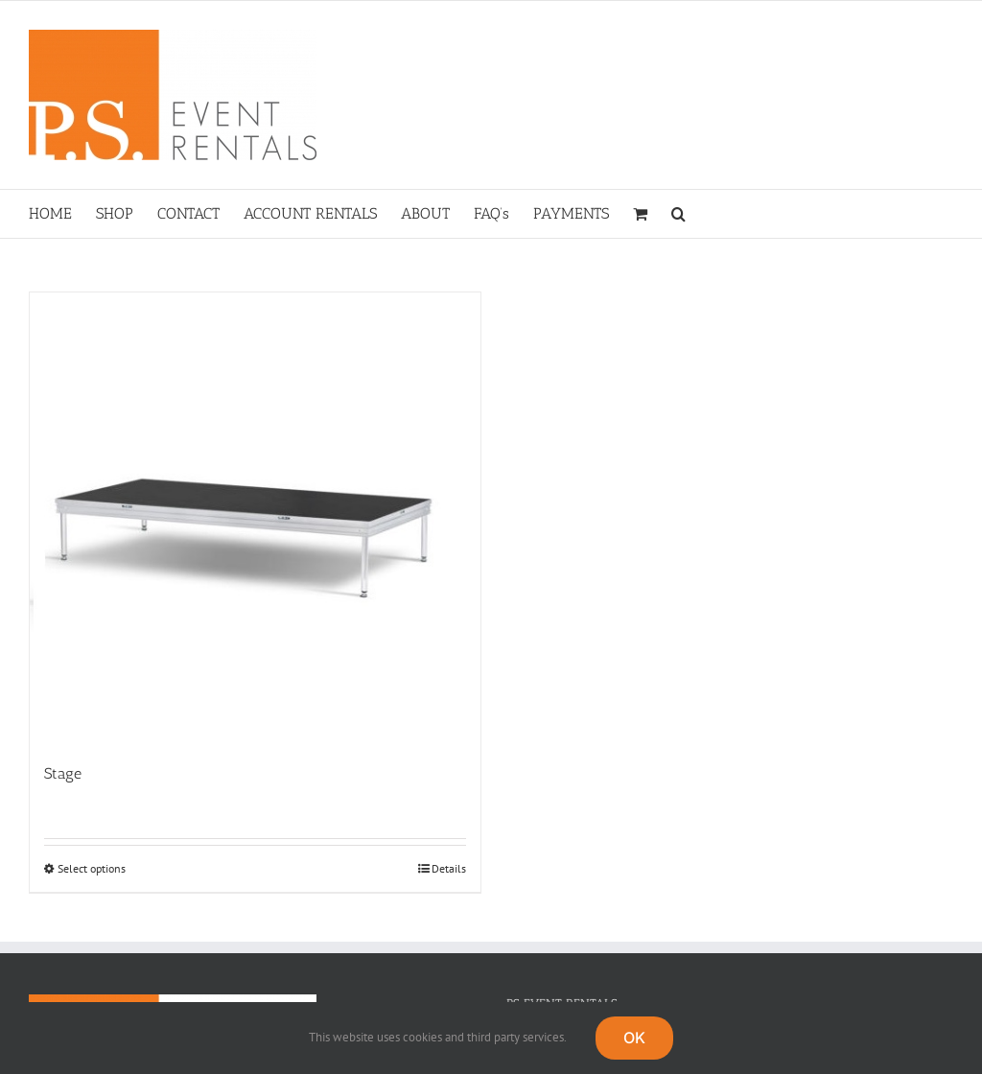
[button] (678, 214)
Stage (63, 773)
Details (449, 868)
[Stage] (255, 517)
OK (634, 1037)
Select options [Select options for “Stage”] (92, 868)
